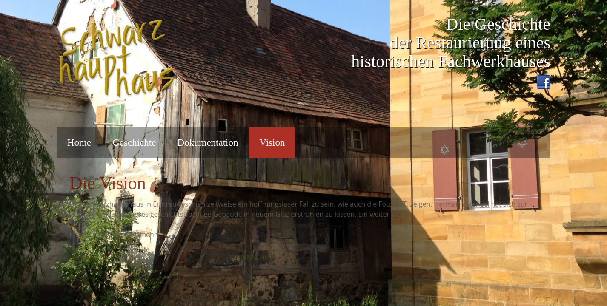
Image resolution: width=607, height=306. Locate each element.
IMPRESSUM (88, 257)
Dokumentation (207, 142)
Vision (272, 142)
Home (79, 142)
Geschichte (134, 142)
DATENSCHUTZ (254, 257)
